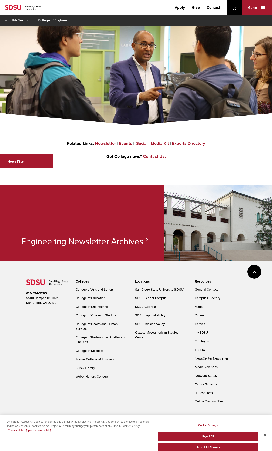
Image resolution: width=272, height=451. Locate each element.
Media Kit (160, 143)
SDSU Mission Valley (150, 324)
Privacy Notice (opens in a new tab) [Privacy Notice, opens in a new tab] (29, 433)
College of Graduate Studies (96, 315)
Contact (213, 7)
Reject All (208, 439)
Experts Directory (188, 143)
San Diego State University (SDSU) (159, 289)
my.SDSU (201, 332)
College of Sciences (89, 350)
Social (141, 143)
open (234, 7)
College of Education (90, 298)
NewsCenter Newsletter (211, 358)
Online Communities (209, 401)
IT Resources (204, 393)
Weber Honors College (92, 376)
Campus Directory (207, 298)
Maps (199, 306)
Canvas (200, 324)
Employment (203, 341)
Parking (200, 315)
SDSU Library (85, 368)
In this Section (19, 20)
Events (125, 143)
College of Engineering (55, 20)
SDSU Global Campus (150, 298)
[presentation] (81, 281)
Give (196, 7)
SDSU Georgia (145, 306)
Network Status (206, 375)
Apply (180, 7)
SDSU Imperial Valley (150, 315)
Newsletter (105, 143)
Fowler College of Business (95, 359)
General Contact (206, 289)
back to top (254, 272)
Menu (256, 7)
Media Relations (206, 367)
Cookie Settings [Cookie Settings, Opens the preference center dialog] (208, 428)
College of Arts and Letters (95, 289)
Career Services (206, 384)
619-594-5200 (36, 293)
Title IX (200, 349)
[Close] (265, 437)
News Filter (20, 161)
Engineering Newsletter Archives (82, 241)
